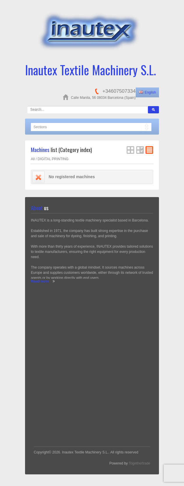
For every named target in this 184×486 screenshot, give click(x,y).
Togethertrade (139, 463)
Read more (40, 281)
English (147, 92)
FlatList (149, 150)
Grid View (130, 150)
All (33, 159)
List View (140, 150)
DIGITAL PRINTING (53, 159)
